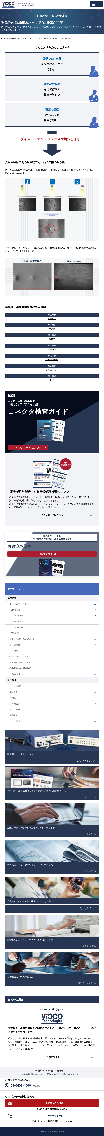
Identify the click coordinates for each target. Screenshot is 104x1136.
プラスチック (52, 367)
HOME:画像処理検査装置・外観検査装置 (16, 38)
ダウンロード (90, 797)
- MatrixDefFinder (16, 622)
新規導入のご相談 (54, 1103)
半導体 (52, 326)
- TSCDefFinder (16, 633)
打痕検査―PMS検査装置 (20, 668)
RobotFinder (14, 709)
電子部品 (52, 316)
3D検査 (12, 698)
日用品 (52, 377)
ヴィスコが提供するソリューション (87, 908)
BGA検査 (13, 692)
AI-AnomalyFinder (17, 674)
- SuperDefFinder (16, 616)
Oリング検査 (14, 721)
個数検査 (13, 715)
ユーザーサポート (54, 1115)
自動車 (52, 336)
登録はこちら (90, 834)
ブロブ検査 (14, 651)
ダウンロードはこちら (52, 515)
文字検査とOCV (16, 704)
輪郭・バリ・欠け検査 (18, 656)
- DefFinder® (14, 610)
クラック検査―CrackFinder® (22, 639)
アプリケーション (41, 38)
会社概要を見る (52, 1057)
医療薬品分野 (52, 357)
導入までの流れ (89, 946)
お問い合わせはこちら (86, 761)
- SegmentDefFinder (18, 627)
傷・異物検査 (15, 645)
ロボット (52, 347)
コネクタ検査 (15, 686)
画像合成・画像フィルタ (19, 662)
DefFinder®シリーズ (18, 604)
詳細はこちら (90, 871)
